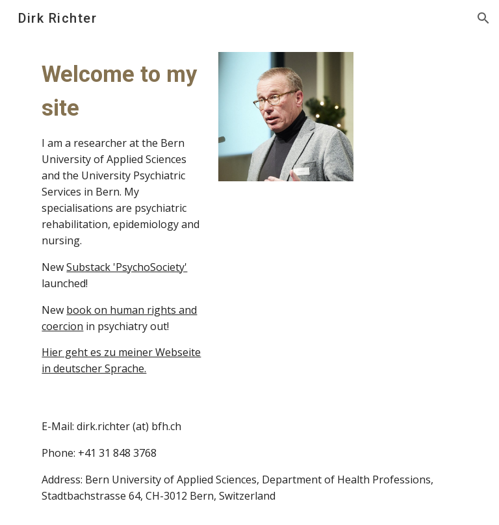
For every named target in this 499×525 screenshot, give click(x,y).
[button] (483, 18)
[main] (121, 217)
